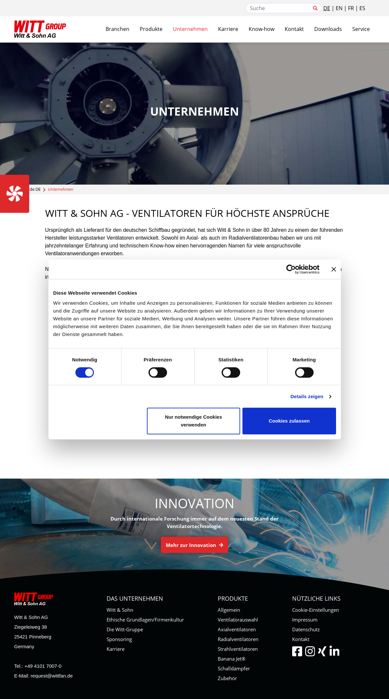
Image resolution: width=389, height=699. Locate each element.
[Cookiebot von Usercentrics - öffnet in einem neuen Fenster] (291, 269)
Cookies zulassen (289, 421)
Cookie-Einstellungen (315, 610)
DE (326, 8)
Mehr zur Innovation (194, 545)
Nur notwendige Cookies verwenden (193, 420)
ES (362, 8)
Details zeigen (307, 396)
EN (339, 8)
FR (351, 8)
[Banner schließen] (333, 269)
